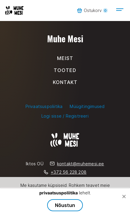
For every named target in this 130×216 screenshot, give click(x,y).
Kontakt (65, 82)
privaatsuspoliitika (58, 192)
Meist (65, 58)
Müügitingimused (87, 106)
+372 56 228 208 (65, 172)
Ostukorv (92, 11)
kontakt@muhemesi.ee (77, 163)
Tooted (65, 70)
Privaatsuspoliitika (44, 106)
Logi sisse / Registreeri (65, 115)
